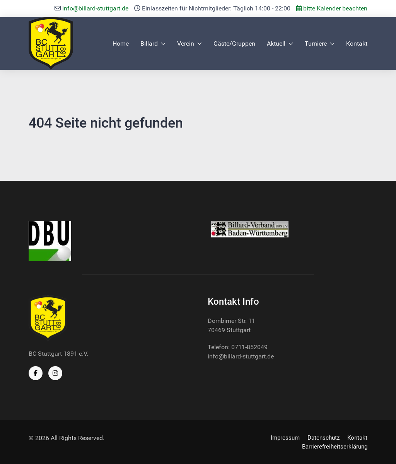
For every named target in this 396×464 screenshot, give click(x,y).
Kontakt (356, 43)
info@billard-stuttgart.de (95, 8)
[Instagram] (55, 373)
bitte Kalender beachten (331, 8)
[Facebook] (36, 373)
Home (121, 43)
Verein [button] (189, 43)
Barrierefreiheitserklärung (334, 446)
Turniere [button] (320, 43)
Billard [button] (153, 43)
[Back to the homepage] (51, 43)
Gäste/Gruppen (234, 43)
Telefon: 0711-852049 (238, 347)
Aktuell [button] (280, 43)
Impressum (285, 437)
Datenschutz (323, 437)
